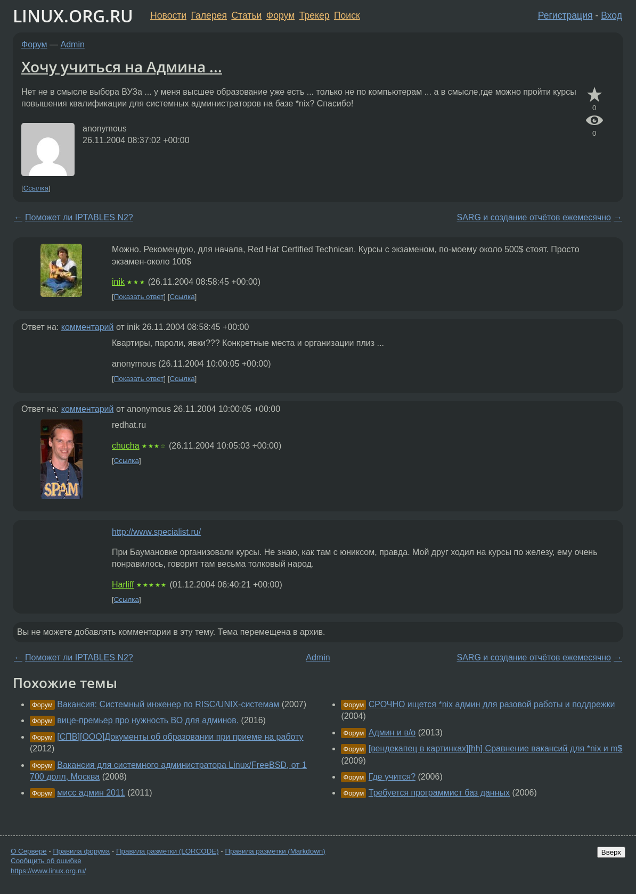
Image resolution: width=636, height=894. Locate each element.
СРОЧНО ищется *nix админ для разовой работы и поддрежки (492, 704)
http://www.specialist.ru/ (156, 531)
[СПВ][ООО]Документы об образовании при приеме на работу (180, 736)
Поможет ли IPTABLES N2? (79, 217)
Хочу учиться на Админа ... (121, 66)
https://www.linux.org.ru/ (48, 871)
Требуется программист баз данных (439, 792)
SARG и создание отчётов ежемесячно (534, 217)
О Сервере (29, 851)
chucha (126, 445)
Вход (611, 15)
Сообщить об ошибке (46, 861)
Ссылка (35, 188)
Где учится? (392, 776)
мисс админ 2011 (91, 792)
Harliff (123, 584)
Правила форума (81, 851)
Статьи (246, 15)
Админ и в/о (392, 732)
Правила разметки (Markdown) (275, 851)
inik (118, 281)
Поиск (347, 15)
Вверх (611, 852)
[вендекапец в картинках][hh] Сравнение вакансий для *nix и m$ (496, 748)
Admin (73, 44)
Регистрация (565, 15)
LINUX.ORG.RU (73, 15)
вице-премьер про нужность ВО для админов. (148, 720)
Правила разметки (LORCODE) (167, 851)
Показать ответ (139, 297)
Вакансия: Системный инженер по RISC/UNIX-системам (168, 704)
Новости (168, 15)
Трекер (314, 15)
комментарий (87, 327)
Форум (280, 15)
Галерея (209, 15)
